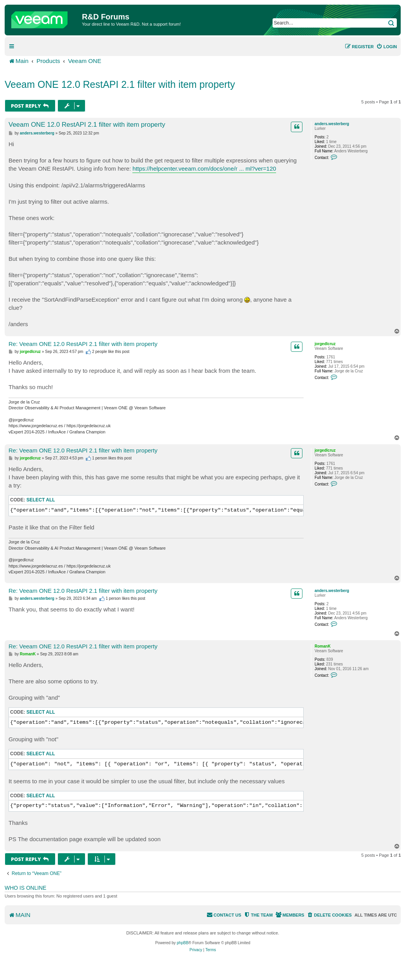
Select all (40, 500)
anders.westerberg (331, 124)
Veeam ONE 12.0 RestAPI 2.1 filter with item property (120, 84)
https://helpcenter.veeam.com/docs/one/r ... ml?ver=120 (204, 168)
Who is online (25, 888)
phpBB (182, 943)
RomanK (322, 646)
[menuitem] (386, 46)
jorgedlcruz (324, 344)
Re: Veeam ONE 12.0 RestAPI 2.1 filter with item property (83, 344)
